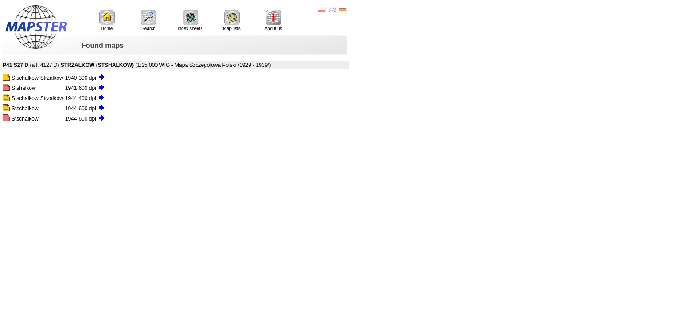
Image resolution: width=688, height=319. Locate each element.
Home (107, 20)
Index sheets (190, 20)
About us (273, 20)
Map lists (231, 20)
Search (148, 20)
